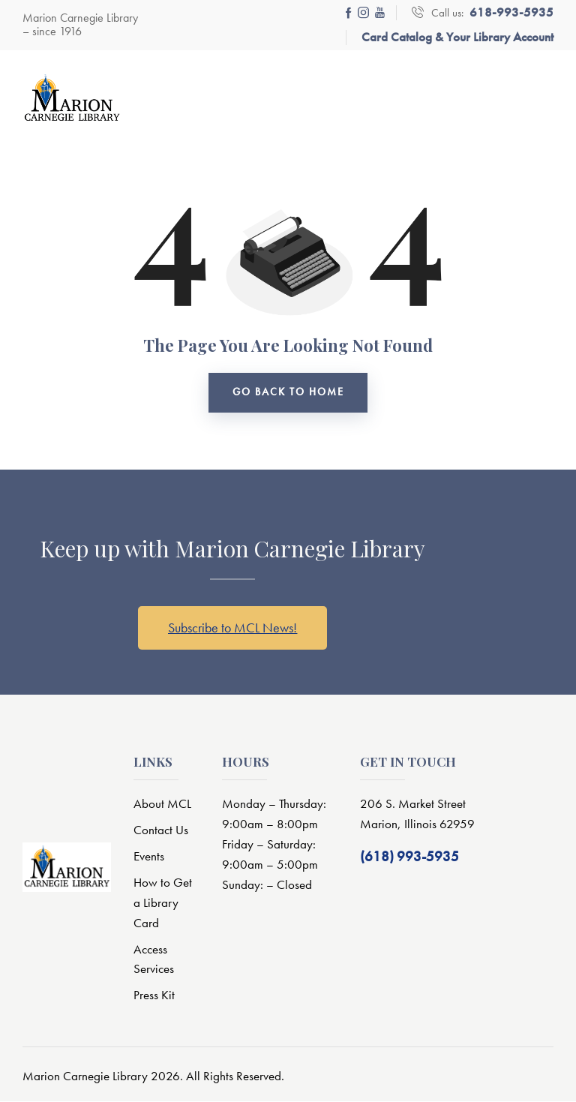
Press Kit (154, 996)
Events (149, 856)
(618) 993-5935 (409, 857)
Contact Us (161, 831)
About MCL (162, 805)
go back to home (288, 393)
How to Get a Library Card (163, 903)
